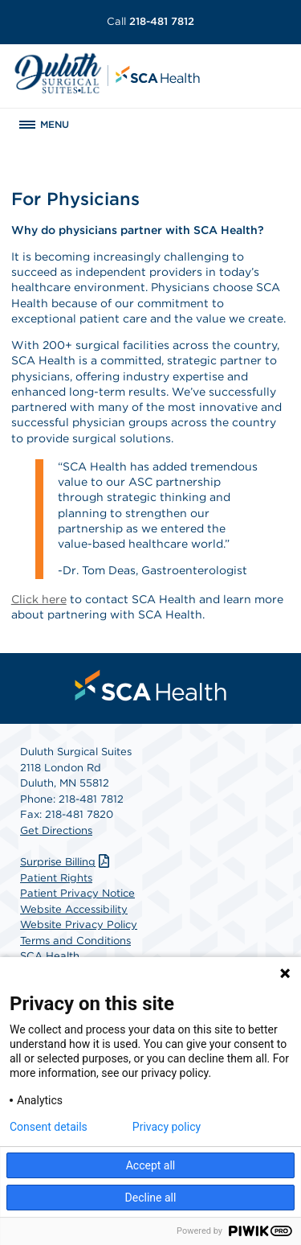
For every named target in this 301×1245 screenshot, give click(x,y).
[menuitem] (151, 685)
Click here (39, 599)
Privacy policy (166, 1126)
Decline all (151, 1197)
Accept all (151, 1165)
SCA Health (49, 956)
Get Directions (56, 830)
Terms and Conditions (75, 941)
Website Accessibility (74, 909)
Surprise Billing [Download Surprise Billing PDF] (66, 862)
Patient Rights (56, 878)
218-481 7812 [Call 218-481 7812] (150, 21)
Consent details (48, 1126)
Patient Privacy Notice (77, 893)
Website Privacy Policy (78, 924)
